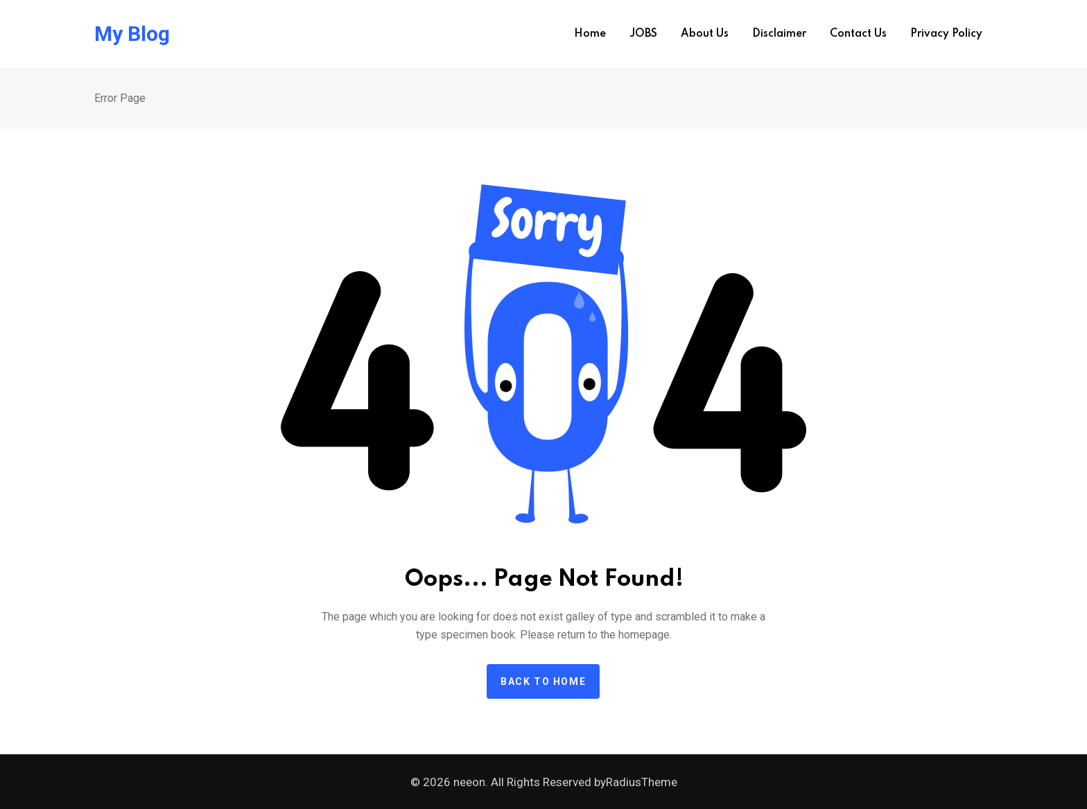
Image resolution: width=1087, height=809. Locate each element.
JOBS (643, 34)
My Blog (132, 34)
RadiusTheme (641, 782)
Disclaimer (779, 34)
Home (590, 34)
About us (705, 34)
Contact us (858, 34)
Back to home (543, 681)
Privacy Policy (946, 34)
